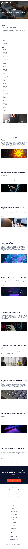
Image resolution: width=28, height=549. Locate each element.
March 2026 (4, 50)
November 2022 (5, 106)
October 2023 (5, 91)
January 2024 (5, 87)
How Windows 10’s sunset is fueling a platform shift (13, 277)
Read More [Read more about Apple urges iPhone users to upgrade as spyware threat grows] (3, 216)
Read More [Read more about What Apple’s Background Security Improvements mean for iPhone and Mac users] (3, 252)
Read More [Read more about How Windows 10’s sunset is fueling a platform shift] (3, 285)
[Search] (26, 23)
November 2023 (5, 90)
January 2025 (5, 70)
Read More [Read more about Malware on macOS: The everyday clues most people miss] (3, 181)
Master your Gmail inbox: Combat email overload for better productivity (14, 30)
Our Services (14, 501)
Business (4, 39)
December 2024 (5, 72)
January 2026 (5, 53)
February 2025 (5, 69)
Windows (4, 44)
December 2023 (5, 89)
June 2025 (4, 63)
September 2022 (5, 108)
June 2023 (4, 97)
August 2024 (5, 77)
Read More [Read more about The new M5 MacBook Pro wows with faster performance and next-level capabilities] (3, 320)
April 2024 (4, 83)
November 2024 (5, 73)
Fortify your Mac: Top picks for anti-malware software (14, 380)
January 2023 (5, 104)
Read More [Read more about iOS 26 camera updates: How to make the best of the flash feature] (3, 354)
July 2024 (4, 79)
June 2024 (4, 80)
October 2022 (5, 107)
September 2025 (5, 59)
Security (4, 40)
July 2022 (4, 110)
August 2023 (4, 94)
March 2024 (4, 84)
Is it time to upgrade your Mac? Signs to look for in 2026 (11, 33)
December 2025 (5, 55)
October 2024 (5, 74)
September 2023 (5, 93)
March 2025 (4, 67)
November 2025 (5, 56)
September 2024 (5, 76)
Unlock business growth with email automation (10, 31)
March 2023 (4, 101)
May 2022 (4, 111)
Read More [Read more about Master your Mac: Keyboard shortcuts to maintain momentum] (3, 422)
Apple (3, 37)
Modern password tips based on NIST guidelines (10, 27)
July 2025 (4, 62)
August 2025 (5, 60)
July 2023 (4, 96)
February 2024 (5, 86)
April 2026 (4, 49)
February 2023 (5, 103)
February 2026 (5, 52)
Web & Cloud (5, 43)
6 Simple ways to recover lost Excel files (9, 28)
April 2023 (4, 100)
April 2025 (4, 66)
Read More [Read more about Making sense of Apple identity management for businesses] (3, 458)
